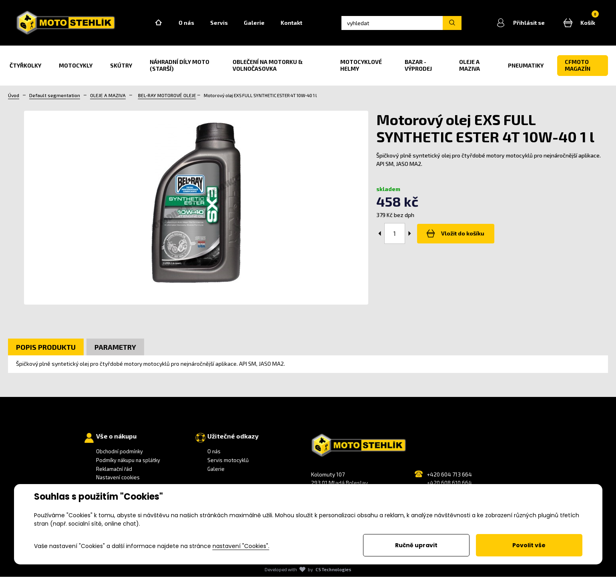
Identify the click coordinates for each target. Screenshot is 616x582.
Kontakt (305, 25)
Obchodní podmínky (119, 457)
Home (172, 25)
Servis (232, 25)
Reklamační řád (114, 474)
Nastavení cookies (118, 482)
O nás (200, 25)
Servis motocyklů (228, 465)
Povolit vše (529, 545)
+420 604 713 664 (449, 479)
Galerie (267, 25)
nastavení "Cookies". (241, 546)
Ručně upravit (416, 545)
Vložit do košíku (454, 239)
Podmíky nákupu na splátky (128, 465)
